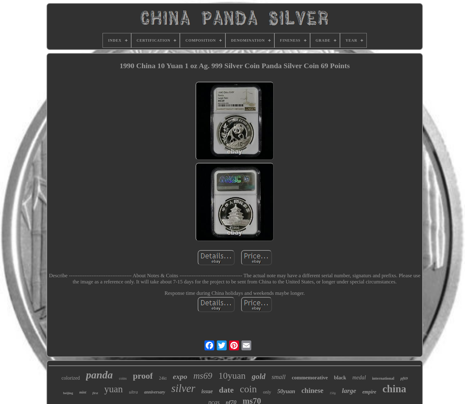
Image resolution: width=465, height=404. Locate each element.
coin (248, 388)
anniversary (154, 392)
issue (207, 391)
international (383, 378)
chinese (312, 390)
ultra (133, 392)
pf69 (404, 378)
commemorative (310, 378)
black (340, 378)
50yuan (286, 391)
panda (99, 375)
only (267, 392)
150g (333, 393)
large (349, 390)
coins (123, 378)
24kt (163, 378)
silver (183, 388)
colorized (71, 378)
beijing (68, 393)
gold (258, 376)
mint (82, 392)
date (226, 389)
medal (359, 377)
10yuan (231, 375)
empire (369, 391)
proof (143, 376)
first (95, 393)
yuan (113, 389)
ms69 (202, 376)
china (394, 388)
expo (180, 377)
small (279, 377)
